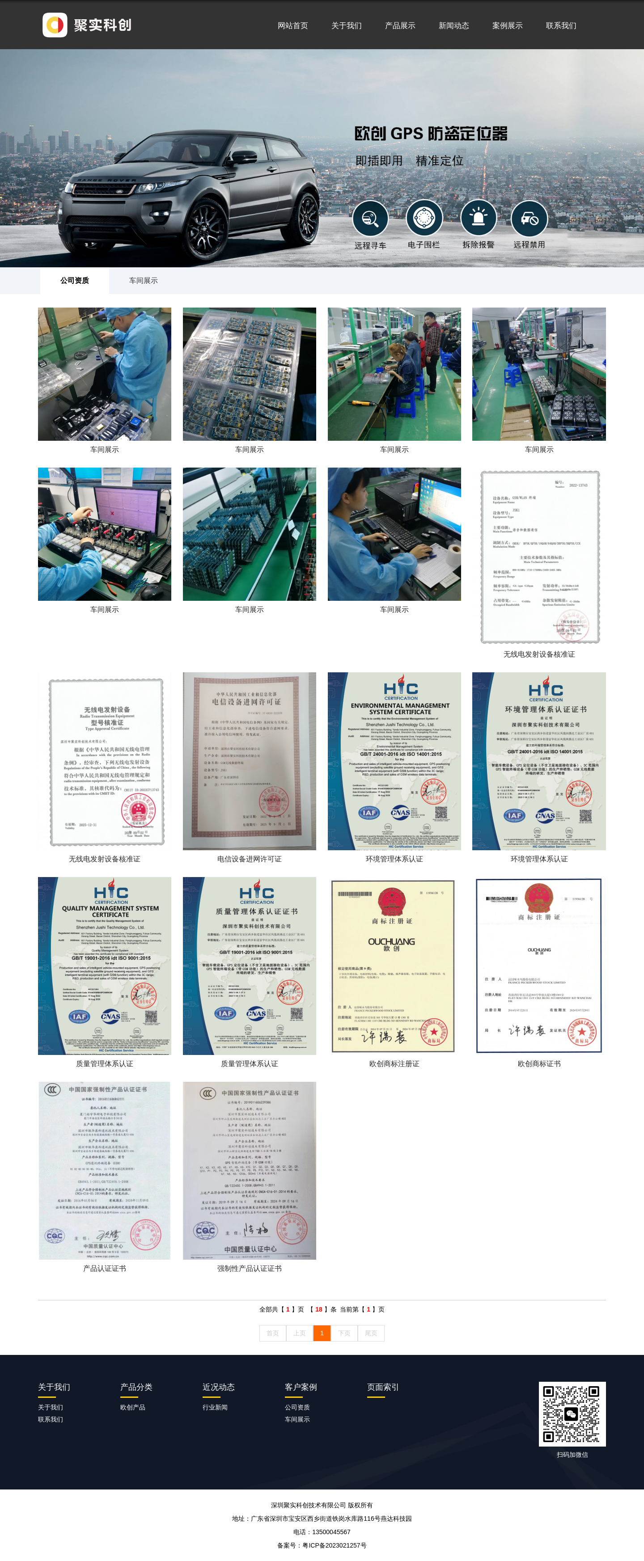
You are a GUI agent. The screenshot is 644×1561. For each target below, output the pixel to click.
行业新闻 (215, 1407)
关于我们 (346, 25)
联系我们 (561, 25)
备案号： (321, 1545)
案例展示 (507, 25)
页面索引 (383, 1387)
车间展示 (143, 280)
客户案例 (301, 1387)
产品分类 (136, 1387)
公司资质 (74, 280)
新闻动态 (454, 25)
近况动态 (219, 1387)
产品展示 (400, 25)
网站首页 (293, 25)
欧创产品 (132, 1407)
